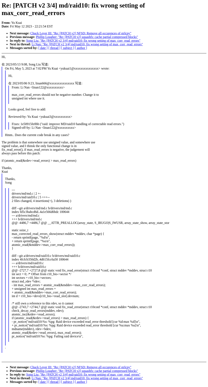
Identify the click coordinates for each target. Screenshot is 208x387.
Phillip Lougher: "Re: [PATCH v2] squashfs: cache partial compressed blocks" (87, 37)
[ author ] (81, 48)
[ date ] (43, 48)
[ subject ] (67, 48)
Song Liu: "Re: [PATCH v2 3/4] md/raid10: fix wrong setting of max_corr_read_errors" (83, 40)
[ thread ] (54, 48)
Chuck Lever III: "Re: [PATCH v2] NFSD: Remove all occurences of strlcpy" (80, 33)
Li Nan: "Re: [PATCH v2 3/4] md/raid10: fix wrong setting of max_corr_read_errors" (87, 44)
